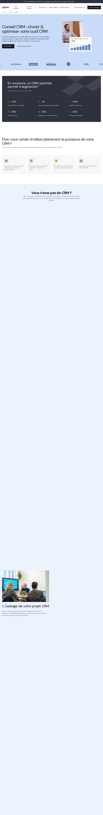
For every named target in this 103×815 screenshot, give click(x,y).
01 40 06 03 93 (79, 7)
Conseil (10, 12)
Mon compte (64, 7)
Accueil (4, 12)
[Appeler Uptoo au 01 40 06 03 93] (79, 7)
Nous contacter (94, 7)
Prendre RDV (8, 46)
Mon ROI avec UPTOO (24, 46)
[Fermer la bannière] (100, 1)
